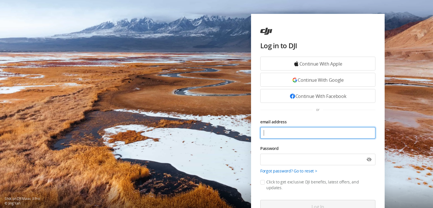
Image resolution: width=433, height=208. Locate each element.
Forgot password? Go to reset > (288, 171)
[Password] (317, 159)
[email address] (317, 133)
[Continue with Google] (317, 63)
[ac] (266, 31)
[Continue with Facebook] (317, 96)
